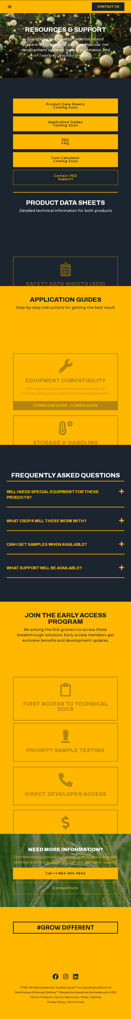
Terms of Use (75, 1002)
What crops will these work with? (46, 521)
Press (84, 997)
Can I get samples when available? (47, 544)
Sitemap (95, 997)
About (58, 997)
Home (34, 997)
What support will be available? (44, 568)
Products (46, 997)
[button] (10, 7)
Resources (72, 997)
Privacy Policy (56, 1002)
